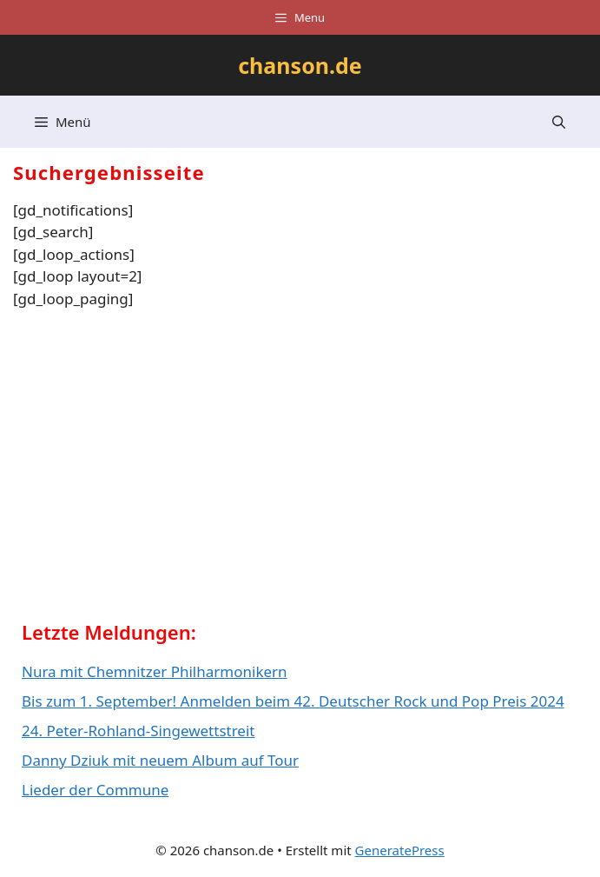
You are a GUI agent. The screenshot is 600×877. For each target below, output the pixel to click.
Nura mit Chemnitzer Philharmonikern (154, 671)
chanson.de (300, 65)
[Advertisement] (152, 471)
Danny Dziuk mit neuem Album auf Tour (160, 760)
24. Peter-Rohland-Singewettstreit (138, 731)
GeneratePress (400, 850)
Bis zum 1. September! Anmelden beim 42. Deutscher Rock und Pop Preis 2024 (293, 701)
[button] (559, 122)
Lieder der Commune (95, 790)
